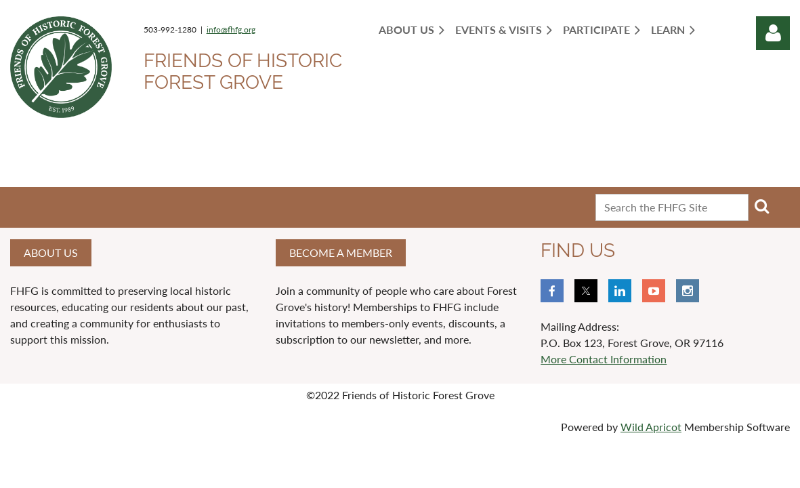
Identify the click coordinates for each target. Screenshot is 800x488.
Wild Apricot (650, 426)
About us (51, 252)
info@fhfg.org (231, 29)
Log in (773, 33)
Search (761, 206)
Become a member (340, 252)
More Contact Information (604, 358)
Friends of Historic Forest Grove (243, 71)
